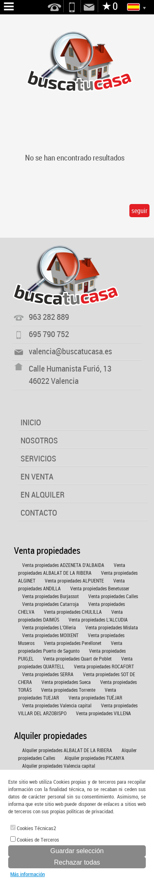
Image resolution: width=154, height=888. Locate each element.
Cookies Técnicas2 (33, 828)
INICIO (31, 422)
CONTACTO (39, 512)
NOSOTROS (39, 440)
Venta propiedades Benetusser (99, 588)
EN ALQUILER (42, 494)
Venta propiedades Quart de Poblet (77, 658)
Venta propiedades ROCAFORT (104, 666)
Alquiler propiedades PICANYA (94, 758)
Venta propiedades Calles (113, 596)
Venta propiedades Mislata (111, 627)
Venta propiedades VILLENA (103, 713)
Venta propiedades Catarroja (50, 604)
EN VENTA (37, 476)
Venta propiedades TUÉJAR (95, 697)
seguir (139, 210)
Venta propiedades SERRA (48, 674)
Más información (27, 874)
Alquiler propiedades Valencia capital (58, 765)
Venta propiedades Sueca (66, 682)
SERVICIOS (38, 458)
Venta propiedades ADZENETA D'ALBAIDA (63, 565)
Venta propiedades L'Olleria (49, 627)
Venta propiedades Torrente (68, 689)
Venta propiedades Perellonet (72, 643)
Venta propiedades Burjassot (50, 596)
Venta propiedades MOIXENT (50, 635)
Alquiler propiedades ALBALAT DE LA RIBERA (67, 750)
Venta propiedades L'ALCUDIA (98, 619)
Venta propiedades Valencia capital (57, 705)
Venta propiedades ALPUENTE (74, 580)
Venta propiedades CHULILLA (73, 611)
